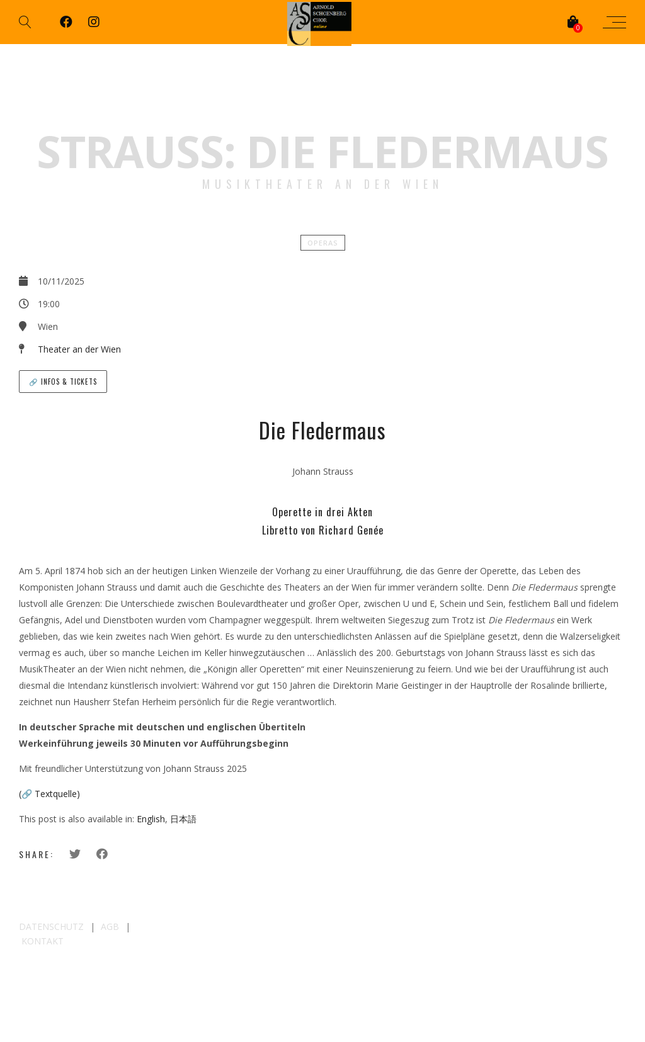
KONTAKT (42, 941)
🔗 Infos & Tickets (63, 382)
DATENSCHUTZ (51, 926)
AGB (110, 926)
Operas (322, 242)
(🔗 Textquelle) (49, 794)
